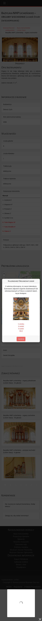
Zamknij (21, 339)
